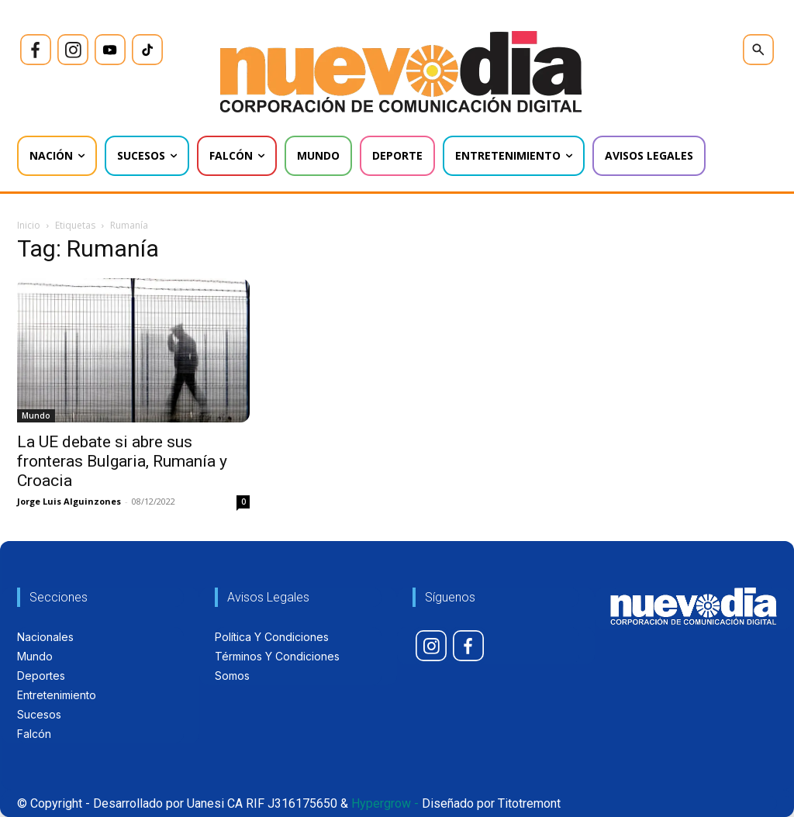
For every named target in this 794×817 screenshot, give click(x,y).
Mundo (36, 415)
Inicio (28, 225)
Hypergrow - (385, 803)
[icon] (35, 49)
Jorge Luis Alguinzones (69, 501)
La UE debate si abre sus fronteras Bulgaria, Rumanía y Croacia (122, 461)
